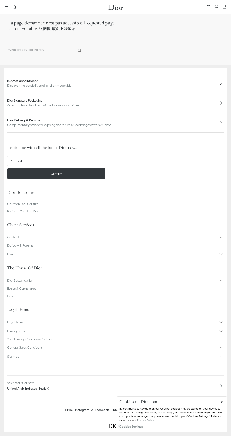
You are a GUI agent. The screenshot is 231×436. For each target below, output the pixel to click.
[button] (115, 237)
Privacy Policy (145, 420)
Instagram (82, 410)
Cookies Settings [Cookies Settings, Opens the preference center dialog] (131, 426)
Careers (12, 296)
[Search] (79, 50)
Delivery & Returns (20, 245)
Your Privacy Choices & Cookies (29, 339)
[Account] (216, 7)
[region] (172, 414)
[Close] (221, 402)
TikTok (69, 410)
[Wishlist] (208, 7)
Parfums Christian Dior (23, 211)
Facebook (102, 410)
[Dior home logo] (115, 7)
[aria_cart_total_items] (224, 7)
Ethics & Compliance (22, 288)
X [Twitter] (92, 410)
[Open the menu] (8, 7)
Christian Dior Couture (23, 204)
